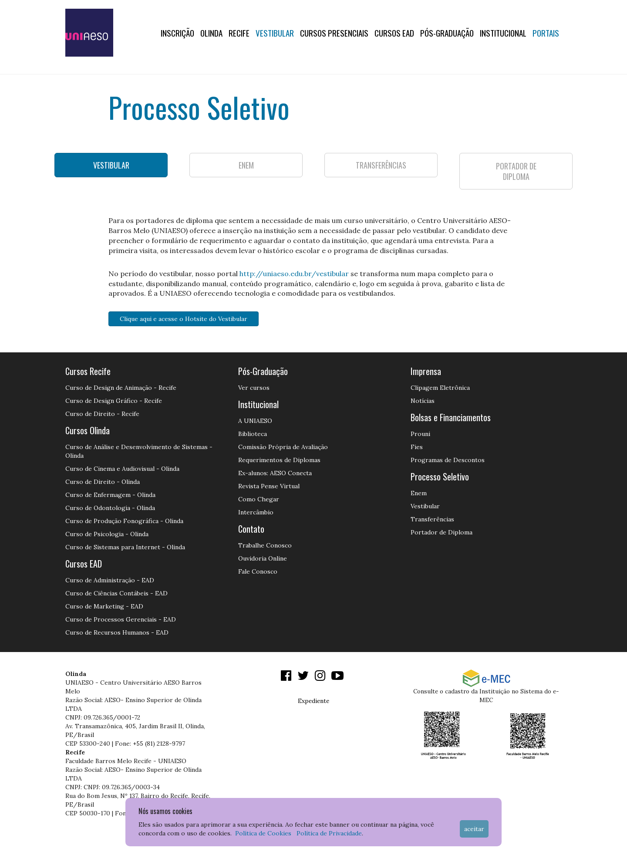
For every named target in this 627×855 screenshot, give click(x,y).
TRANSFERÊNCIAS (381, 165)
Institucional (503, 33)
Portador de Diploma (441, 532)
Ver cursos (254, 388)
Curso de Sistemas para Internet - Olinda (125, 547)
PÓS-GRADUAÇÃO (447, 33)
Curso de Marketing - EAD (104, 606)
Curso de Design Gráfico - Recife (113, 401)
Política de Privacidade (329, 833)
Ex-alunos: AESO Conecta (275, 473)
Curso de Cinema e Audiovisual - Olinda (122, 469)
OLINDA (211, 33)
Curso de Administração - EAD (109, 580)
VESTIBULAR (111, 165)
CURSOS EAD (394, 33)
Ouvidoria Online (262, 558)
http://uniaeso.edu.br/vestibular (294, 273)
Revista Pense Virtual (269, 486)
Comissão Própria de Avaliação (283, 447)
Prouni (420, 434)
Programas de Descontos (448, 460)
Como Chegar (258, 499)
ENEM (246, 165)
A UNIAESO (255, 421)
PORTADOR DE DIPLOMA (516, 171)
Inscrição (177, 33)
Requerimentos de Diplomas (279, 460)
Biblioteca (252, 434)
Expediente (313, 701)
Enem (419, 493)
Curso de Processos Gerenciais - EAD (120, 619)
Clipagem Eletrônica (440, 388)
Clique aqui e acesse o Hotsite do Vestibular (183, 319)
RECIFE (239, 33)
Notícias (423, 401)
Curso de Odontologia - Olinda (110, 508)
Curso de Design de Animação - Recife (120, 388)
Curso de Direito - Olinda (102, 482)
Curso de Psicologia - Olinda (106, 534)
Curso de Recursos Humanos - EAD (117, 632)
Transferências (432, 519)
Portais (546, 33)
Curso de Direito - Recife (102, 414)
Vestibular (275, 33)
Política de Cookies (263, 833)
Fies (417, 447)
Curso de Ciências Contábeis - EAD (116, 593)
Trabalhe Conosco (265, 545)
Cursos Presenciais (334, 33)
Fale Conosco (257, 571)
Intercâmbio (255, 512)
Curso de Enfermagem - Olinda (110, 495)
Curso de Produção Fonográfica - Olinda (124, 521)
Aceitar (474, 829)
